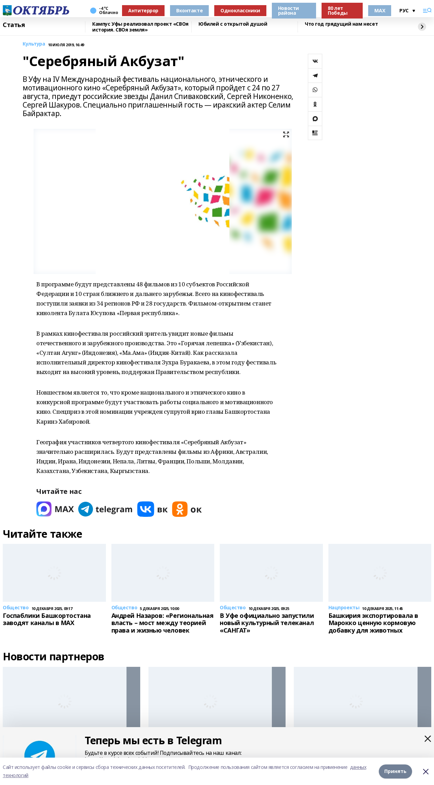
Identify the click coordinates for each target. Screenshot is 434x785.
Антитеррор (143, 10)
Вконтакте (189, 10)
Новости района (288, 10)
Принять (395, 771)
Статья (14, 25)
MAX (379, 10)
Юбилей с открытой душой (232, 24)
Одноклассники (240, 10)
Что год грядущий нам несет (341, 24)
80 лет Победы (337, 10)
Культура (34, 44)
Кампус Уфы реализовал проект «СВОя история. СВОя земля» (140, 27)
